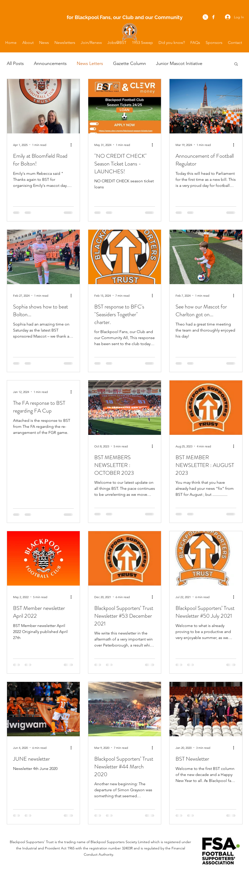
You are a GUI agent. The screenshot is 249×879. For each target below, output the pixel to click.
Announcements (50, 63)
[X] (205, 17)
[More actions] (73, 145)
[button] (28, 42)
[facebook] (213, 17)
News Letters (90, 63)
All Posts (15, 63)
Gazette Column (129, 63)
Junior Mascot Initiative (179, 63)
